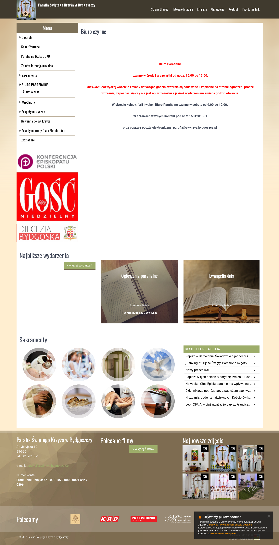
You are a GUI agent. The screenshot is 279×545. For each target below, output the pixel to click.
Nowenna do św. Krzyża (35, 121)
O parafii (26, 37)
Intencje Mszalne (183, 7)
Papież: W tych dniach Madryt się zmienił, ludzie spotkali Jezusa (218, 377)
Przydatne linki (251, 7)
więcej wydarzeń (79, 265)
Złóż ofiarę (28, 139)
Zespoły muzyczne (33, 111)
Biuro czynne (31, 91)
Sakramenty (29, 75)
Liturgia (202, 7)
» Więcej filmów (143, 449)
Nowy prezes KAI (197, 370)
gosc (189, 349)
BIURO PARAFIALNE (34, 84)
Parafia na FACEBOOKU (35, 56)
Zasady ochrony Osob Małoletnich (43, 130)
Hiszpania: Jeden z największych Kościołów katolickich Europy (218, 397)
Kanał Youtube (30, 46)
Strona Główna (159, 7)
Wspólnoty (28, 102)
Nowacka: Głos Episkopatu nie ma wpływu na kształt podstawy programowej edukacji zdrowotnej (218, 384)
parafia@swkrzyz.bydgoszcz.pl (48, 466)
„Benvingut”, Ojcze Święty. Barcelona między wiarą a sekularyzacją (218, 363)
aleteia (213, 349)
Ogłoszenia (217, 7)
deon (200, 349)
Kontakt (233, 7)
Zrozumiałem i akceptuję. (222, 533)
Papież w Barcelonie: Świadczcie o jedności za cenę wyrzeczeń (218, 356)
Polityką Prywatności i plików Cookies (230, 524)
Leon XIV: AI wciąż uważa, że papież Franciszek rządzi (218, 404)
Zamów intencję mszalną (37, 65)
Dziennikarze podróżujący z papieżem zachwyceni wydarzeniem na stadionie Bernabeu (218, 391)
